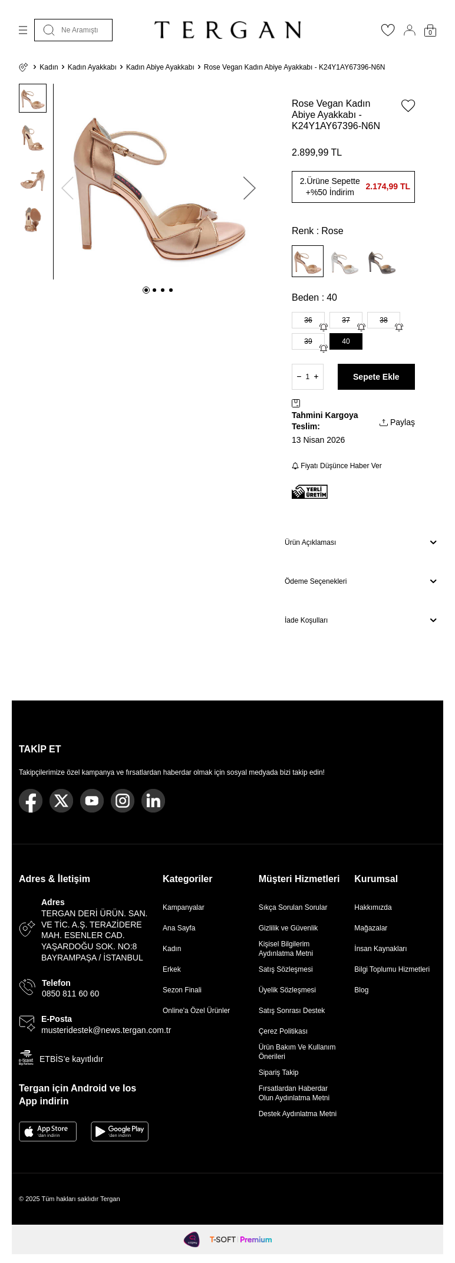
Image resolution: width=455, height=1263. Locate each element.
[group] (158, 181)
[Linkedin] (153, 801)
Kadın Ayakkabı (92, 67)
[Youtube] (92, 801)
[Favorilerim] (388, 33)
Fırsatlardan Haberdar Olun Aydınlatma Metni (294, 1093)
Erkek (172, 969)
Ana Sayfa (179, 928)
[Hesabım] (410, 30)
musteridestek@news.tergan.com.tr (106, 1030)
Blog (361, 990)
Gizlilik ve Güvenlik (288, 928)
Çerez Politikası (283, 1031)
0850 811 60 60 (70, 993)
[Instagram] (122, 801)
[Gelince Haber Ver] (323, 327)
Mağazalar (370, 928)
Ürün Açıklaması (360, 542)
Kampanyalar (184, 907)
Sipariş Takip (279, 1072)
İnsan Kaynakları (380, 949)
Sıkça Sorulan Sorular (293, 907)
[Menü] (23, 30)
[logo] (227, 30)
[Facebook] (30, 801)
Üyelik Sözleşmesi (287, 990)
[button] (146, 290)
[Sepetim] (430, 30)
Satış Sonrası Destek (292, 1011)
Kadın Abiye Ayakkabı (160, 67)
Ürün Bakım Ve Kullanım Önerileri (297, 1052)
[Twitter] (61, 801)
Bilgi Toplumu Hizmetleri (392, 969)
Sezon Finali (182, 990)
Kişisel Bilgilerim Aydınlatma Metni (288, 949)
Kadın (48, 67)
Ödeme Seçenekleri (360, 581)
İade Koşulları (360, 620)
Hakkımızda (372, 907)
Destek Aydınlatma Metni (298, 1114)
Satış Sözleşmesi (286, 969)
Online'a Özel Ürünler (196, 1011)
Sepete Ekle (376, 376)
